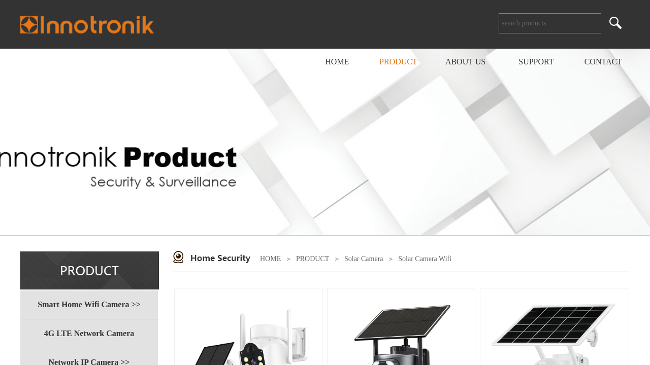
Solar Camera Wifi (424, 259)
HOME (270, 259)
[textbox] (550, 23)
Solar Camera (363, 259)
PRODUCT (312, 259)
